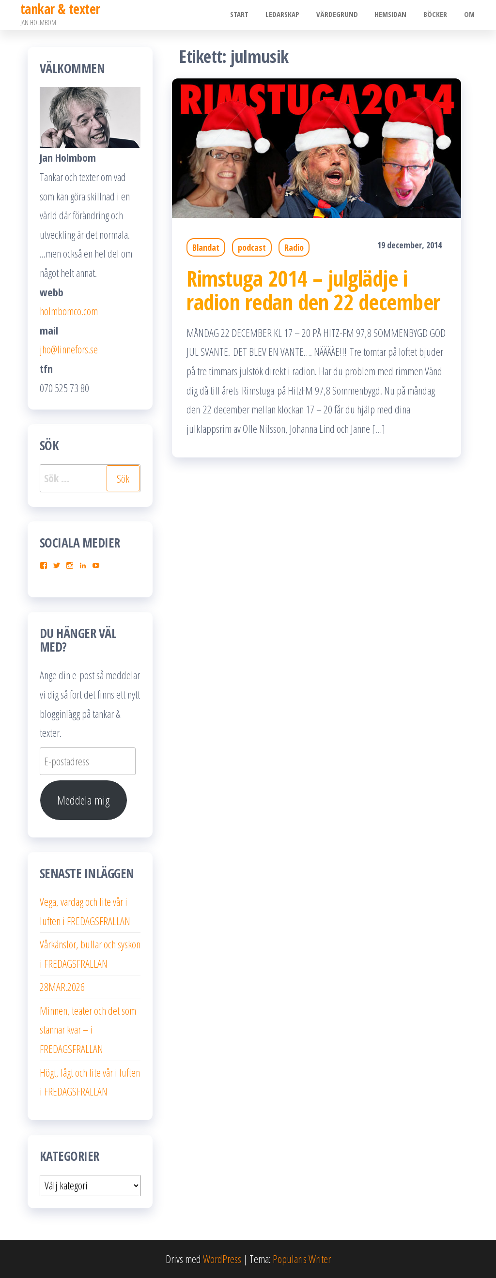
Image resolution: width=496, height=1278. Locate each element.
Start (252, 15)
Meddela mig (83, 800)
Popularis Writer (302, 1258)
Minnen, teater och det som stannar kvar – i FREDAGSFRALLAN (88, 1029)
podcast (252, 247)
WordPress (222, 1258)
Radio (294, 247)
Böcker (438, 15)
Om (470, 15)
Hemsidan (396, 15)
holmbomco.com (69, 311)
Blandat (205, 247)
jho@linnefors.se (69, 349)
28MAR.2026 (62, 986)
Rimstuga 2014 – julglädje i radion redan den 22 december (313, 290)
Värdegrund (345, 15)
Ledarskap (293, 15)
